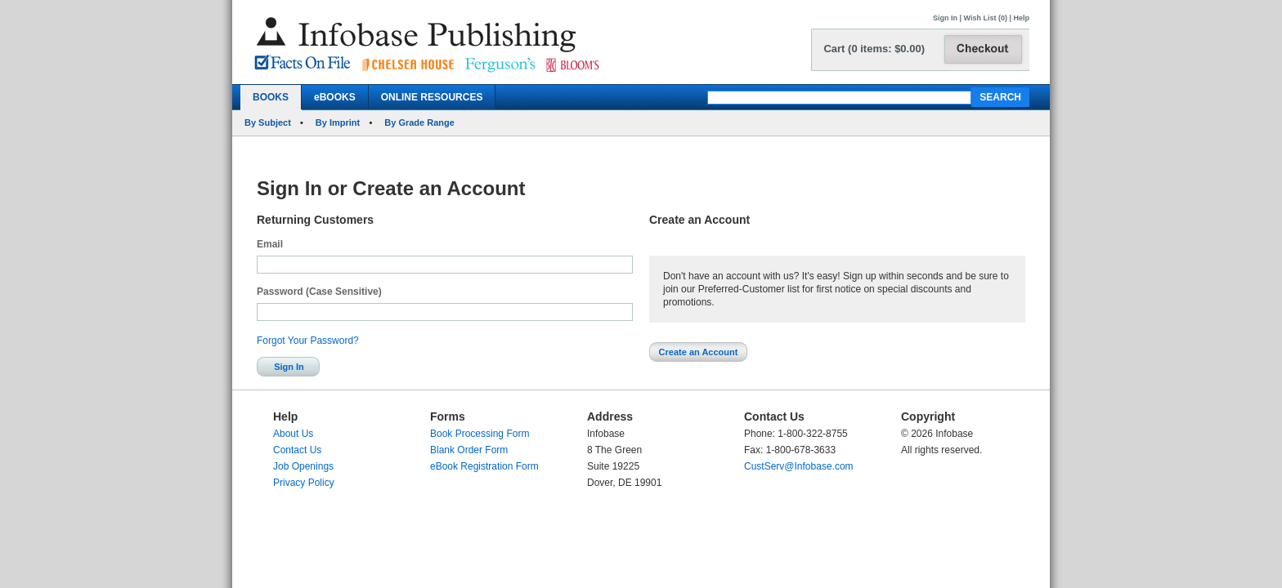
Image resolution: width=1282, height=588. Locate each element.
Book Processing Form (479, 433)
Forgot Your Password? (308, 340)
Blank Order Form (469, 450)
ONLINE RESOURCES (432, 97)
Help (1021, 18)
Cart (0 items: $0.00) (874, 48)
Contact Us (297, 450)
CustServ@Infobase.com (799, 466)
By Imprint (338, 122)
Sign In (945, 18)
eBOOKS (335, 97)
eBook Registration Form (484, 466)
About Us (293, 433)
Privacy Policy (303, 482)
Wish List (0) (985, 18)
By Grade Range (419, 122)
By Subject (267, 122)
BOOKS (271, 97)
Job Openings (303, 466)
